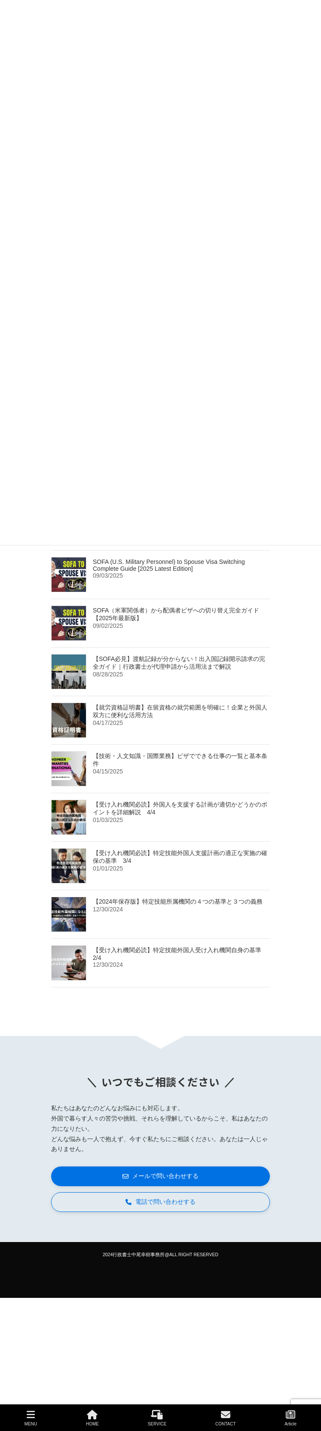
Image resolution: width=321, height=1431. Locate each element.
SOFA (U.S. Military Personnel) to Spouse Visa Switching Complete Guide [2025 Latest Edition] (169, 565)
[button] (160, 1176)
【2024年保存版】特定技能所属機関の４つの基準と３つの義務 (178, 901)
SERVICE (157, 1418)
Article (290, 1418)
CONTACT (225, 1418)
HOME (92, 1418)
